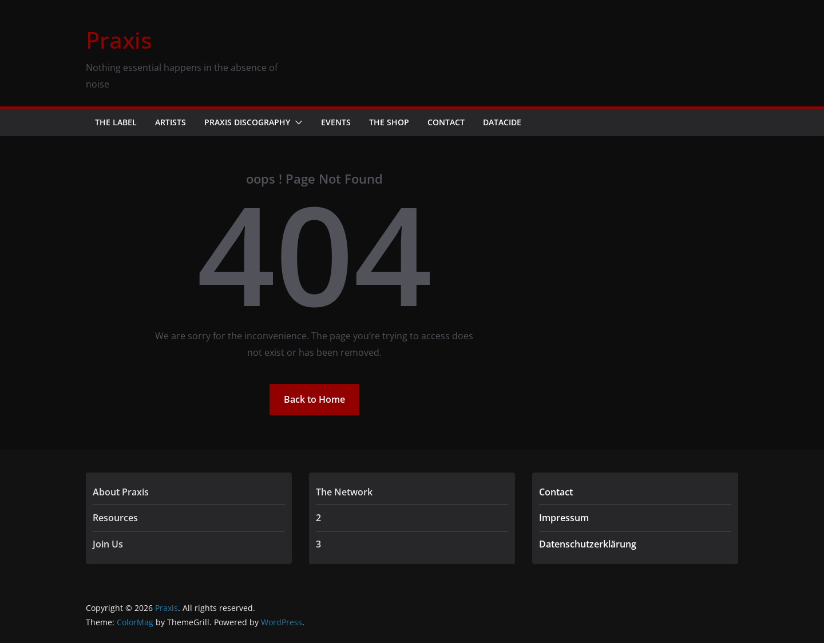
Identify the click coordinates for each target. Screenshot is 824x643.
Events (336, 122)
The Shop (389, 122)
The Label (116, 122)
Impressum (564, 517)
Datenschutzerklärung (587, 544)
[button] (296, 122)
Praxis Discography (247, 122)
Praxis (119, 39)
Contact (446, 122)
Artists (170, 122)
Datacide (502, 122)
